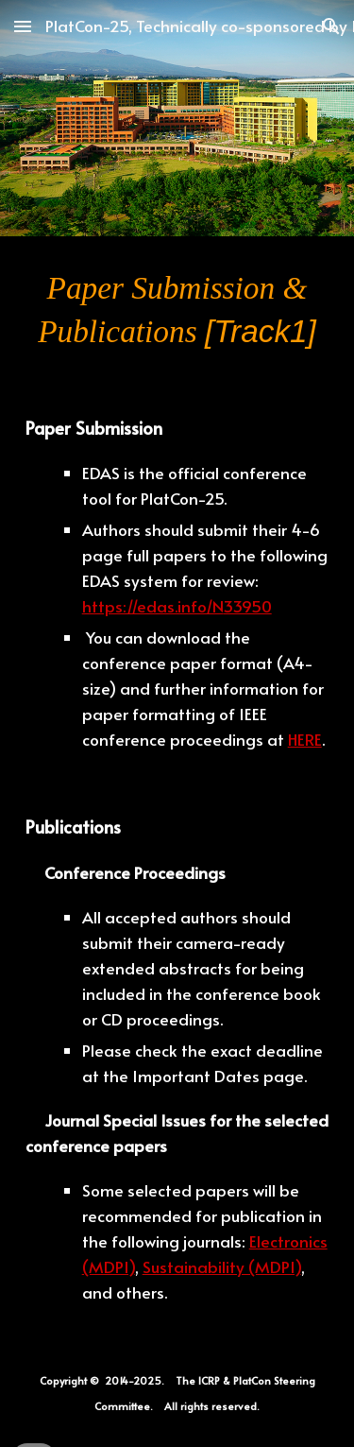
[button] (22, 26)
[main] (177, 310)
